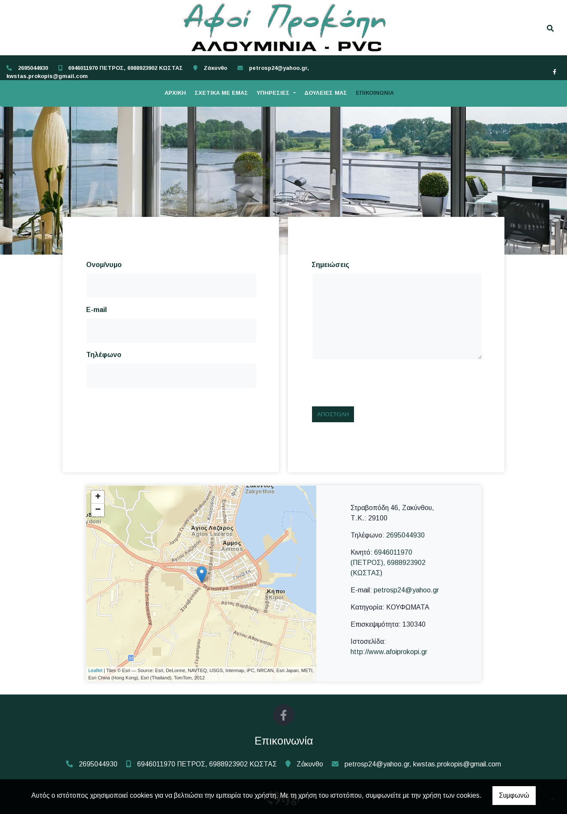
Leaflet (95, 670)
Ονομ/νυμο (104, 264)
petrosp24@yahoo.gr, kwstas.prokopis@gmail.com (423, 764)
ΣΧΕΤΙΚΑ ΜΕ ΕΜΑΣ (221, 93)
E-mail (96, 309)
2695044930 (33, 68)
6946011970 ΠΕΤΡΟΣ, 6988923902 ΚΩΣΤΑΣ (125, 68)
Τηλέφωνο (103, 354)
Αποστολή (333, 414)
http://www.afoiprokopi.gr (389, 651)
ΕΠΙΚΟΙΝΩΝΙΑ (375, 93)
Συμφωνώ (514, 795)
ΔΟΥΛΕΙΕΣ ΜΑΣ (325, 93)
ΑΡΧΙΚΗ (175, 93)
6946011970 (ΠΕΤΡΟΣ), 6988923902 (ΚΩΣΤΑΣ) (388, 563)
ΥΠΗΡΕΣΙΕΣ (274, 93)
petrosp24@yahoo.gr (406, 590)
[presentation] (377, 382)
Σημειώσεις (330, 264)
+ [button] (98, 497)
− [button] (98, 510)
